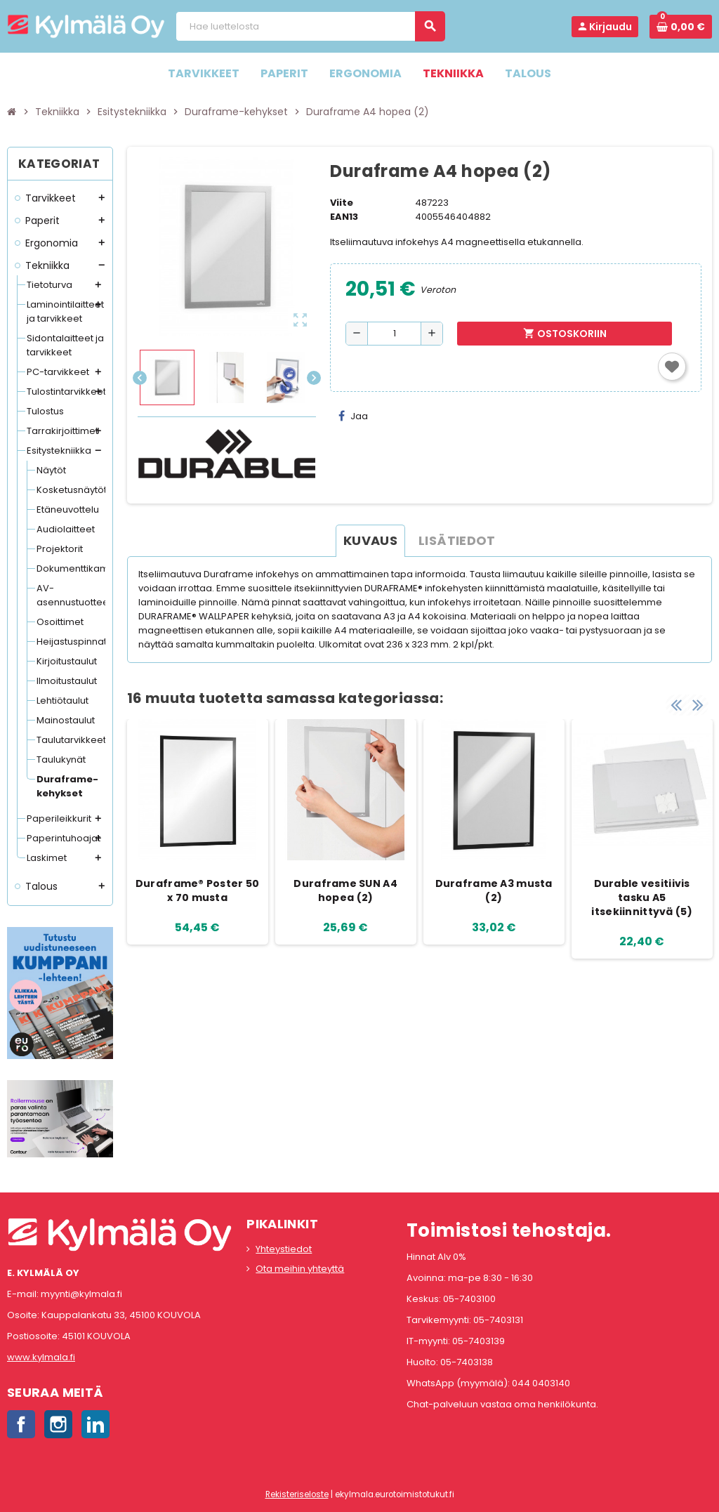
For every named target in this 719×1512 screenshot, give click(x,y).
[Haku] (310, 26)
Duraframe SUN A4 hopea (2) (345, 890)
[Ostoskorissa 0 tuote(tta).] (680, 27)
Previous (676, 705)
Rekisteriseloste (297, 1494)
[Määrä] (394, 333)
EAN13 (344, 216)
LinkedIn (95, 1424)
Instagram (58, 1424)
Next (697, 705)
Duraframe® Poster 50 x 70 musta (198, 890)
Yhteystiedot (284, 1249)
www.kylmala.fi (41, 1357)
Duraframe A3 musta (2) (494, 890)
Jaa (353, 416)
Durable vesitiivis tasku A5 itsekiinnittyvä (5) (641, 897)
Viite (341, 202)
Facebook (21, 1424)
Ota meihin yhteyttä (300, 1268)
